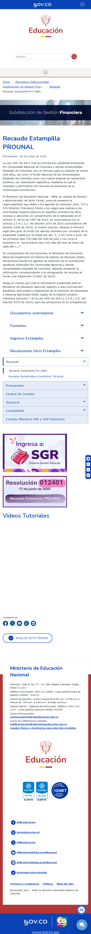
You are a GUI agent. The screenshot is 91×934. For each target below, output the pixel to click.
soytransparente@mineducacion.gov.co (34, 717)
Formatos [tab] (18, 325)
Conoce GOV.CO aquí (45, 932)
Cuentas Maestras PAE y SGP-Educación (35, 419)
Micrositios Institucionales (32, 81)
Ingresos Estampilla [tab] (26, 338)
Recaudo (55, 86)
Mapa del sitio (65, 883)
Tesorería (12, 402)
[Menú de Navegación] (45, 72)
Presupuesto (15, 385)
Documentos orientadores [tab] (32, 313)
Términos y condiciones (25, 883)
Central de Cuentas (20, 394)
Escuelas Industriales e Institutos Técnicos (35, 376)
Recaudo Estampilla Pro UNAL (22, 91)
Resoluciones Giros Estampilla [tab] (35, 350)
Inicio (6, 81)
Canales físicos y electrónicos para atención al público (43, 728)
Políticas (48, 883)
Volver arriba (81, 910)
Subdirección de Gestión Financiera (25, 86)
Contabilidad (15, 410)
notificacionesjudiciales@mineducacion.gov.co (38, 724)
